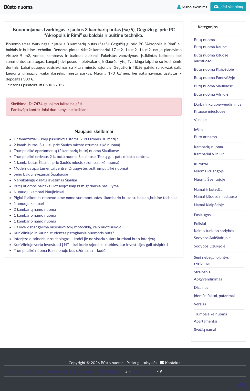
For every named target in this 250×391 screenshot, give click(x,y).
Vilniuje (200, 119)
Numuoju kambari (29, 203)
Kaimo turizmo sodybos (214, 230)
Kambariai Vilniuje (209, 153)
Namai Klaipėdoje (209, 204)
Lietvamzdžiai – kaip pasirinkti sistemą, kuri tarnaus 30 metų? (66, 138)
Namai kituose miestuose (215, 196)
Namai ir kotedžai (208, 189)
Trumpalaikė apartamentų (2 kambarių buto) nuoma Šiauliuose (66, 150)
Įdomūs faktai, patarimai (214, 295)
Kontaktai (170, 362)
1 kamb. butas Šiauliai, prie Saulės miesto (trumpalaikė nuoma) (66, 162)
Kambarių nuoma (208, 146)
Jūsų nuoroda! (144, 371)
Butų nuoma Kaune (210, 46)
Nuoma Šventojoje (209, 179)
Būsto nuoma (18, 7)
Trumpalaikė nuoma (210, 314)
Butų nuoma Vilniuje (211, 94)
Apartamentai (205, 321)
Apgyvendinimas (208, 279)
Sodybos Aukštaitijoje (212, 237)
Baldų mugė (84, 371)
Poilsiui (200, 223)
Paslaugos (202, 214)
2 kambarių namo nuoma (35, 209)
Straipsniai (202, 271)
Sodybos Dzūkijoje (209, 246)
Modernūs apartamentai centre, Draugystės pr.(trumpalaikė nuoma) (71, 168)
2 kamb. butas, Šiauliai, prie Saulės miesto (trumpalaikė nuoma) (67, 144)
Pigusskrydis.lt (59, 371)
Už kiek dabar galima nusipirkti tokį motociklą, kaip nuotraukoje (67, 226)
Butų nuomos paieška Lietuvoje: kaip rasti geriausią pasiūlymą (66, 185)
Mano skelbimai (192, 6)
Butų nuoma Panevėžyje (214, 77)
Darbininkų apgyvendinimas (217, 104)
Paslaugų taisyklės (142, 362)
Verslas (200, 304)
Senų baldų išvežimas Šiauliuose (41, 174)
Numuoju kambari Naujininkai (39, 191)
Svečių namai (205, 329)
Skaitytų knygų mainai (25, 371)
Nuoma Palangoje (209, 170)
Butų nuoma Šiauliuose (213, 85)
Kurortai (201, 163)
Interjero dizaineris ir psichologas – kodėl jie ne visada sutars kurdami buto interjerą (84, 238)
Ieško (198, 129)
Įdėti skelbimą (228, 6)
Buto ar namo (205, 136)
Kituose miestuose (209, 111)
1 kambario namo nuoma (35, 215)
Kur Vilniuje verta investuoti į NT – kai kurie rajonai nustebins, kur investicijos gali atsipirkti (91, 244)
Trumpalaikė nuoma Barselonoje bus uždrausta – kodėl (60, 250)
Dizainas (201, 287)
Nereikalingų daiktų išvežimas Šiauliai (45, 180)
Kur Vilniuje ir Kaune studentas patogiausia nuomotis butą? (64, 232)
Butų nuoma (204, 39)
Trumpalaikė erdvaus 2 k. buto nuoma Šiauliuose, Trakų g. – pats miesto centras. (81, 156)
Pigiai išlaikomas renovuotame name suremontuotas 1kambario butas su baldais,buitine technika (95, 197)
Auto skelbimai (109, 371)
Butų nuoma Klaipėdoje (214, 69)
